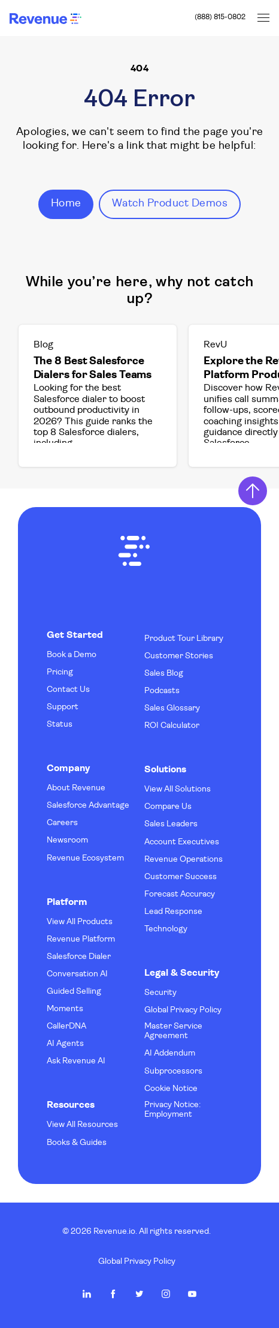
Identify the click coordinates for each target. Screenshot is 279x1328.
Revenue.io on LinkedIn (87, 1294)
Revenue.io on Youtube (192, 1294)
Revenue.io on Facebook (113, 1294)
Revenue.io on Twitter (139, 1294)
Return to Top (252, 490)
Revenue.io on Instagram (166, 1294)
